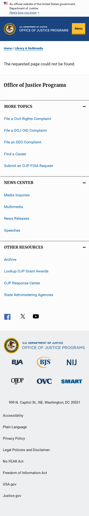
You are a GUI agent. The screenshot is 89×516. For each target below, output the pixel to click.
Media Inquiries (17, 195)
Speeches (12, 230)
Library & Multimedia (29, 48)
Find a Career (15, 154)
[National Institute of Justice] (71, 366)
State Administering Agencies (28, 294)
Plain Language (15, 427)
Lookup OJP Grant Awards (26, 271)
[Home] (43, 28)
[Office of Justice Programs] (10, 29)
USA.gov (9, 484)
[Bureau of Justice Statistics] (44, 368)
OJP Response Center (22, 283)
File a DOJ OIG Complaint (25, 130)
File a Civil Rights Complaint (27, 118)
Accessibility (13, 415)
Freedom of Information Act (25, 473)
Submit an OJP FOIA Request (28, 165)
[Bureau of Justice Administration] (17, 366)
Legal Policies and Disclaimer (26, 450)
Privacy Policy (14, 438)
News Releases (16, 218)
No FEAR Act (13, 461)
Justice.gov (12, 496)
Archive (10, 259)
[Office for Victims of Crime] (44, 384)
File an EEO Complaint (22, 142)
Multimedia (13, 206)
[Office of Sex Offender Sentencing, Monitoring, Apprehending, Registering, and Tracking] (71, 384)
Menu (78, 28)
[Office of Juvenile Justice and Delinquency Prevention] (17, 385)
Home (8, 48)
